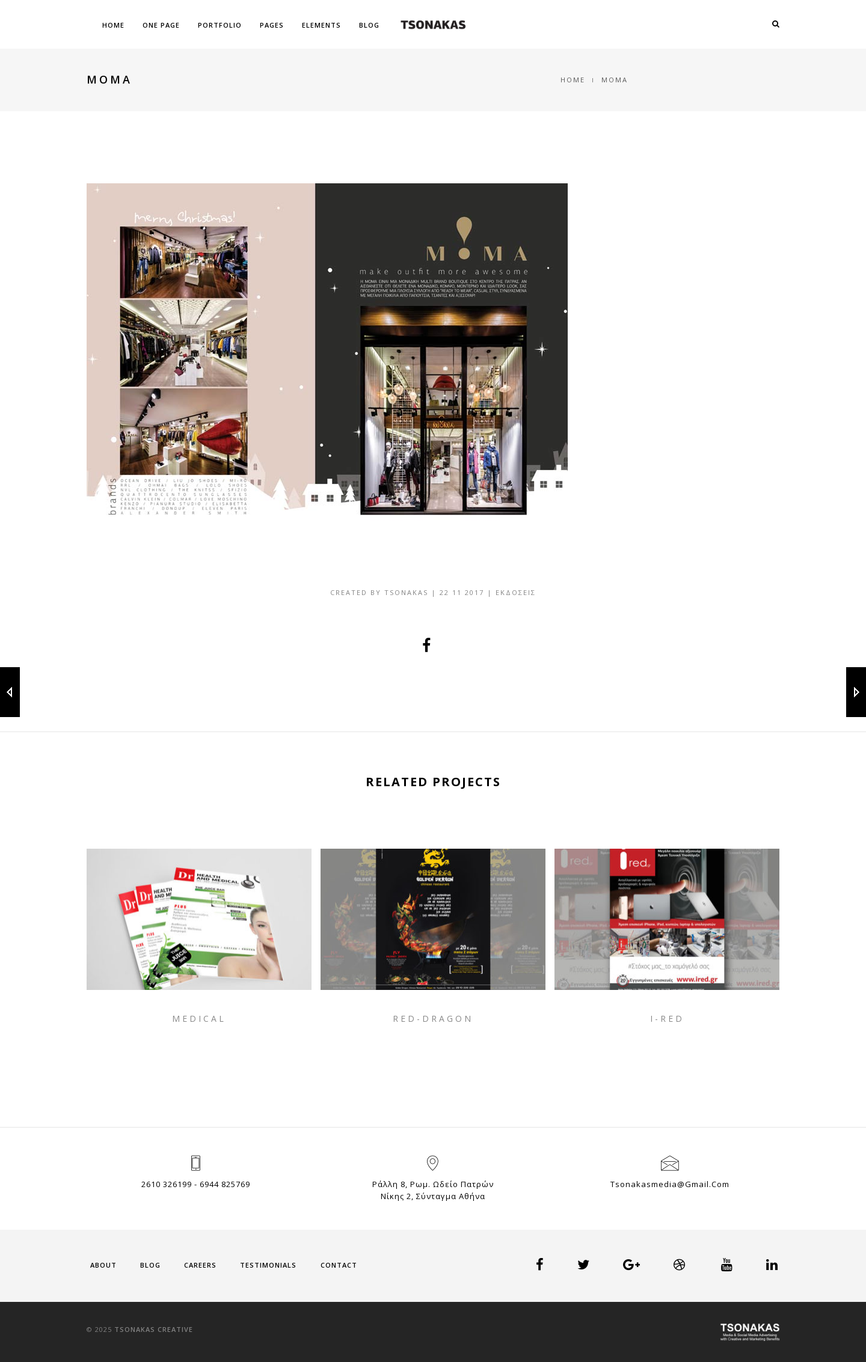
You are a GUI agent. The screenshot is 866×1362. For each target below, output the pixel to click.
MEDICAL (199, 1018)
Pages (272, 24)
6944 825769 (225, 1184)
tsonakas (406, 592)
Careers (200, 1264)
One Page (161, 24)
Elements (321, 24)
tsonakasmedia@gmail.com (669, 1184)
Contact (339, 1264)
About (103, 1264)
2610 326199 (166, 1184)
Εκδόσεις (516, 592)
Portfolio (220, 24)
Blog (369, 24)
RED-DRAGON (433, 1018)
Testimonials (268, 1264)
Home (113, 24)
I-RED (667, 1018)
